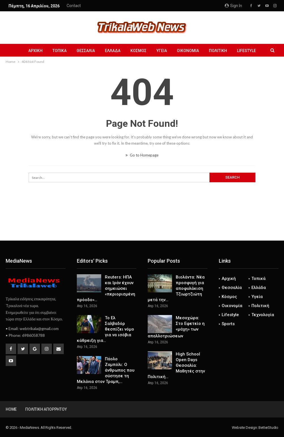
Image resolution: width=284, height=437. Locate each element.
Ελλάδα (112, 50)
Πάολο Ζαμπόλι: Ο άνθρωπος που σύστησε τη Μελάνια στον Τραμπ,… (105, 370)
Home (11, 409)
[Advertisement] (142, 222)
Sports (228, 323)
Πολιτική (218, 50)
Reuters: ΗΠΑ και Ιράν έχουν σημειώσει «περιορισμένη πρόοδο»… (106, 288)
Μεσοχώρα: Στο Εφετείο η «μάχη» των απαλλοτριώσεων (176, 327)
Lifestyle (246, 50)
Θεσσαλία (86, 50)
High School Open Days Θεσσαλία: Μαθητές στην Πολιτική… (176, 365)
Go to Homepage (142, 155)
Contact (74, 5)
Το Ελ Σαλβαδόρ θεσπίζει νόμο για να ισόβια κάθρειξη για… (105, 329)
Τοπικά (59, 50)
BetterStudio (268, 427)
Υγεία (161, 50)
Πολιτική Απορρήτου (46, 409)
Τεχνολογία (262, 314)
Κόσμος (138, 50)
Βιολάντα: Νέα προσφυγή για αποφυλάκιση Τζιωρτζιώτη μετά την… (176, 288)
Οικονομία (188, 50)
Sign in (233, 5)
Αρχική (35, 50)
